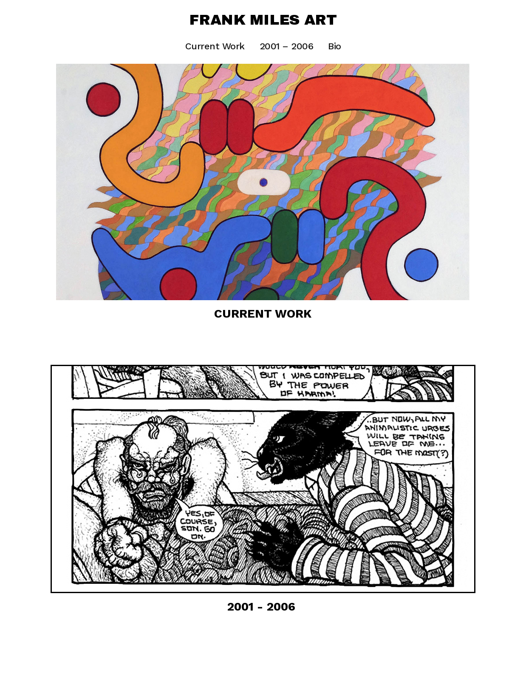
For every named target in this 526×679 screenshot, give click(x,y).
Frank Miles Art (263, 20)
